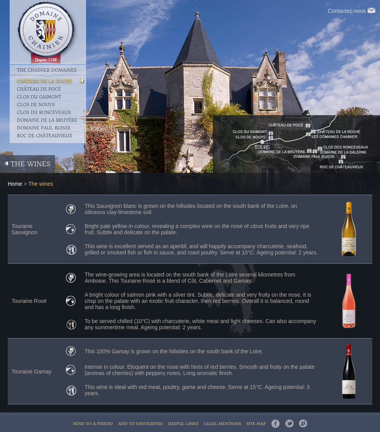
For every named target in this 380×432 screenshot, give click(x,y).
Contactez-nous (351, 11)
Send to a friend (93, 423)
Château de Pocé (39, 89)
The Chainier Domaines (47, 69)
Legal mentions (223, 423)
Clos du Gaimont (39, 97)
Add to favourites (140, 423)
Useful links (184, 423)
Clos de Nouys (36, 104)
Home (15, 184)
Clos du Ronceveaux (44, 112)
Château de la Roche (44, 81)
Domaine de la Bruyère (47, 120)
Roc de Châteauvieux (45, 135)
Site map (256, 423)
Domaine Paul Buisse (44, 128)
